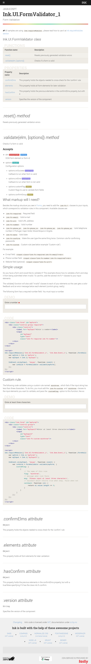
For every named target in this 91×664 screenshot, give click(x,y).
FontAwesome (61, 631)
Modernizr (80, 631)
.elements (9, 85)
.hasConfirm (10, 92)
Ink (84, 3)
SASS (9, 631)
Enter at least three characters (17, 400)
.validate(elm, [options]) (14, 60)
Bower (63, 638)
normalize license (41, 634)
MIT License (9, 634)
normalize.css (41, 631)
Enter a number (11, 301)
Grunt (48, 638)
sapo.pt (9, 656)
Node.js (32, 638)
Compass (23, 631)
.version (8, 99)
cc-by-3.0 (23, 634)
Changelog (17, 620)
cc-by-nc (73, 620)
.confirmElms (10, 80)
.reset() (7, 55)
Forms (39, 205)
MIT (49, 620)
